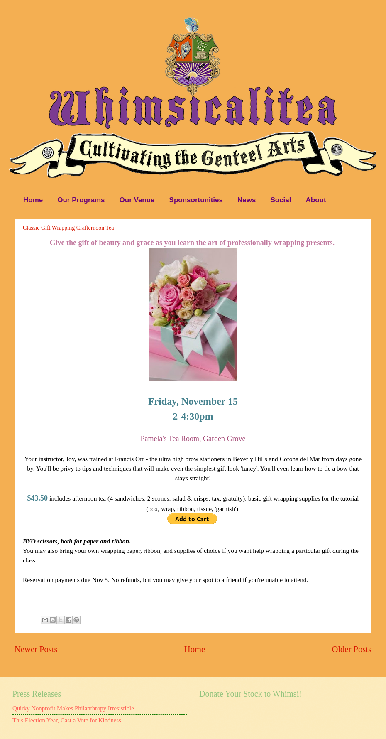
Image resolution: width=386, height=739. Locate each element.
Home (33, 200)
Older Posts (351, 649)
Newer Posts (36, 649)
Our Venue (137, 200)
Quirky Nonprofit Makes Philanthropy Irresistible (73, 708)
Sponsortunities (196, 200)
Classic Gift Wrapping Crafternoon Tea (68, 228)
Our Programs (81, 200)
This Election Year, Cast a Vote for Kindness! (67, 720)
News (246, 200)
